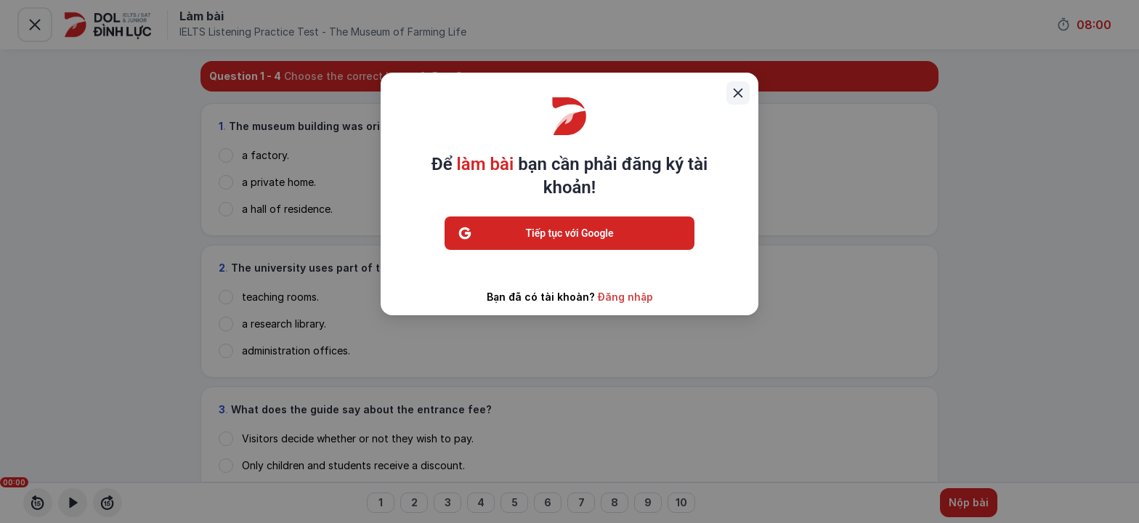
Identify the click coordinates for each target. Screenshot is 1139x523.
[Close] (738, 93)
